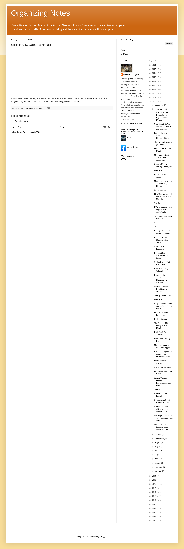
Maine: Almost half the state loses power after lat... (162, 426)
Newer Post (16, 127)
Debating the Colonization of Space (161, 255)
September (159, 438)
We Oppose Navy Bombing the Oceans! (161, 289)
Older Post (107, 127)
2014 (154, 484)
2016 (154, 476)
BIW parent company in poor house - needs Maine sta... (163, 209)
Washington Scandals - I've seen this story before (163, 418)
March (158, 463)
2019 (154, 93)
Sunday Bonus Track (162, 295)
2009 (154, 504)
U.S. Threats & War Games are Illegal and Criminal (162, 126)
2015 (154, 480)
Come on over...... (161, 190)
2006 (154, 516)
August (158, 442)
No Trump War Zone (162, 367)
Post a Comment (21, 121)
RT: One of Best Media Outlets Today (161, 239)
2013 (154, 488)
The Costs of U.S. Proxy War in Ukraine (161, 325)
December (159, 105)
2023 (154, 77)
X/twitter (127, 157)
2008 (154, 508)
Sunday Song (159, 170)
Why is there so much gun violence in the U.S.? (163, 306)
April (157, 459)
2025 (154, 69)
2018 (154, 97)
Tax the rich (159, 203)
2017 (154, 101)
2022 (154, 81)
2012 (154, 492)
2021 (154, 85)
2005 (154, 520)
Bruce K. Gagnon (131, 75)
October (158, 434)
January (158, 471)
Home (62, 127)
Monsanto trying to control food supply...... (162, 157)
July (157, 447)
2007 (154, 512)
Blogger (103, 536)
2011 (154, 496)
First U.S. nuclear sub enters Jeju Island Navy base (163, 196)
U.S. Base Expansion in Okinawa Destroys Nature (163, 354)
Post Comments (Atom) (32, 132)
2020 (154, 89)
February (159, 467)
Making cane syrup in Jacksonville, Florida (163, 183)
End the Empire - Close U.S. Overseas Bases (161, 135)
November (159, 109)
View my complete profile (131, 123)
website (127, 137)
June (157, 451)
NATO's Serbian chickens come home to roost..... (162, 409)
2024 (154, 73)
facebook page (130, 147)
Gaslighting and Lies (162, 319)
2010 (154, 500)
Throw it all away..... (162, 227)
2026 (154, 65)
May (157, 455)
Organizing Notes (40, 13)
